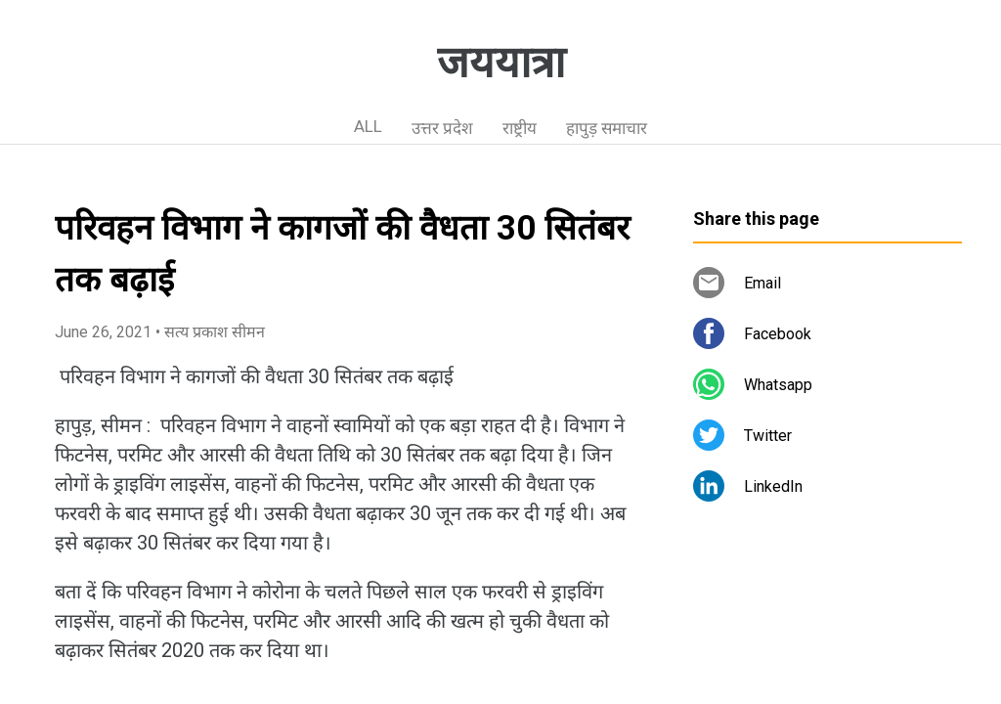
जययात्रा (501, 62)
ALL (368, 126)
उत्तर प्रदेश (442, 128)
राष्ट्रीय (519, 128)
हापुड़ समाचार (606, 128)
